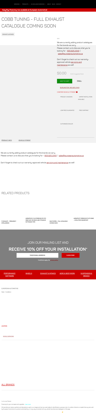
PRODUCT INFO (7, 140)
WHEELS (29, 273)
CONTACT (58, 4)
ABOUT (49, 4)
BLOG (53, 4)
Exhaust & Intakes (8, 34)
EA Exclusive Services (38, 4)
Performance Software (9, 274)
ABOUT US (5, 301)
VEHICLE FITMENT (25, 140)
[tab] (6, 140)
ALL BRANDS (8, 384)
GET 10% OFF (6, 297)
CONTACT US (6, 315)
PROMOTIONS (6, 305)
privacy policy (54, 260)
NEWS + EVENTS (7, 312)
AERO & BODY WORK (67, 273)
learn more (28, 404)
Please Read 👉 (59, 412)
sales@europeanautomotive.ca (70, 54)
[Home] (12, 4)
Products (26, 4)
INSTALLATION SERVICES (10, 308)
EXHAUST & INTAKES (48, 273)
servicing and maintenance (57, 162)
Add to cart (64, 81)
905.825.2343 (73, 51)
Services (17, 4)
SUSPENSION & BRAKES (86, 274)
